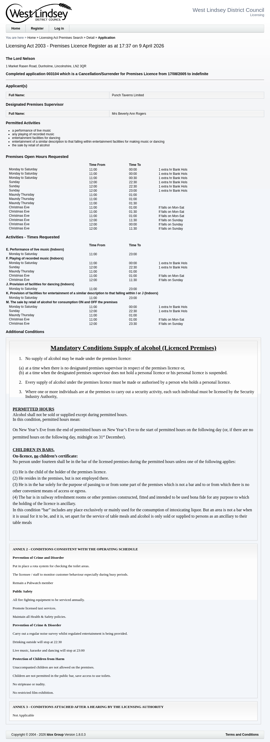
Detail (90, 38)
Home (15, 28)
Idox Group (55, 734)
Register (37, 28)
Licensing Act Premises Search (61, 38)
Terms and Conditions (242, 734)
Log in (59, 28)
